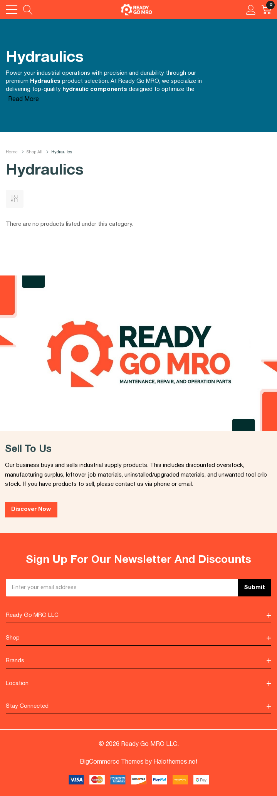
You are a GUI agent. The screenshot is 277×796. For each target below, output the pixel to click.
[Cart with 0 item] (266, 9)
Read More (23, 99)
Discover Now (31, 509)
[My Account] (251, 9)
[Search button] (28, 9)
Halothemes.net (175, 762)
